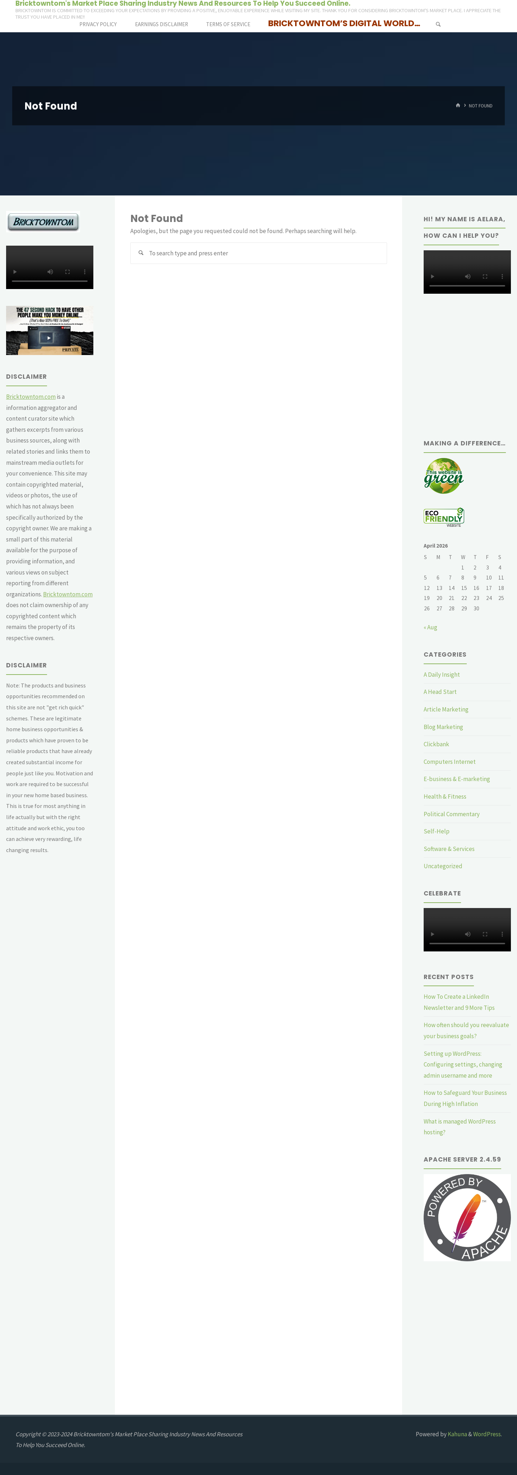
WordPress (487, 1434)
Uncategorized (443, 866)
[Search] (438, 24)
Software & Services (449, 849)
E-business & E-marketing (457, 779)
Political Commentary (452, 814)
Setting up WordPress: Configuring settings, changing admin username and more (463, 1064)
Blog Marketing (443, 727)
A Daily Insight (442, 675)
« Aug (430, 627)
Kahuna (457, 1434)
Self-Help (437, 831)
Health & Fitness (445, 796)
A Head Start (440, 692)
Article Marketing (446, 709)
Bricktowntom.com (31, 397)
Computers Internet (450, 762)
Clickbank (436, 744)
